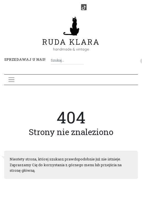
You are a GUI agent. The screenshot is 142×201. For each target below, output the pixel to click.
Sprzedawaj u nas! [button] (24, 59)
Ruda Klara (71, 37)
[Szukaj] (81, 60)
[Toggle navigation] (11, 80)
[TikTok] (84, 7)
